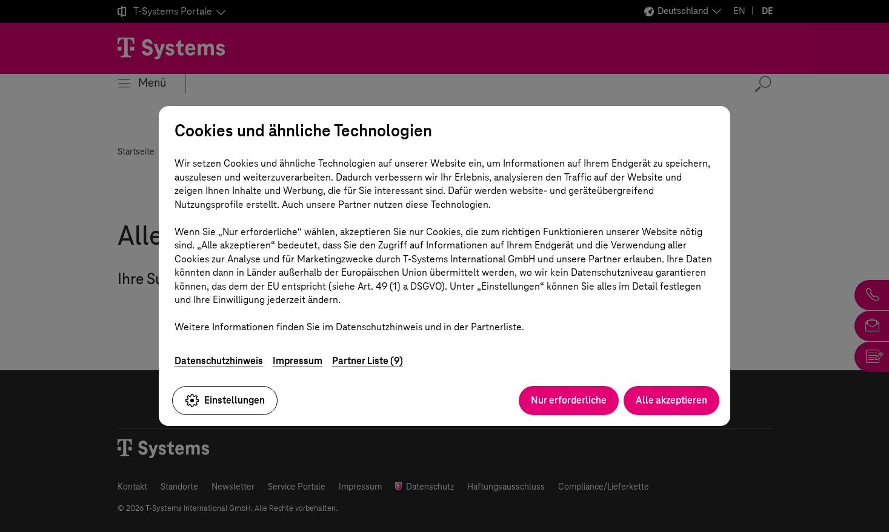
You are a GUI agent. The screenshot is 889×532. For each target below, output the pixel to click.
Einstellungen (225, 400)
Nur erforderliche (569, 400)
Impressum (297, 360)
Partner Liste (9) (367, 360)
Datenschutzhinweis (219, 360)
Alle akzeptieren (671, 400)
